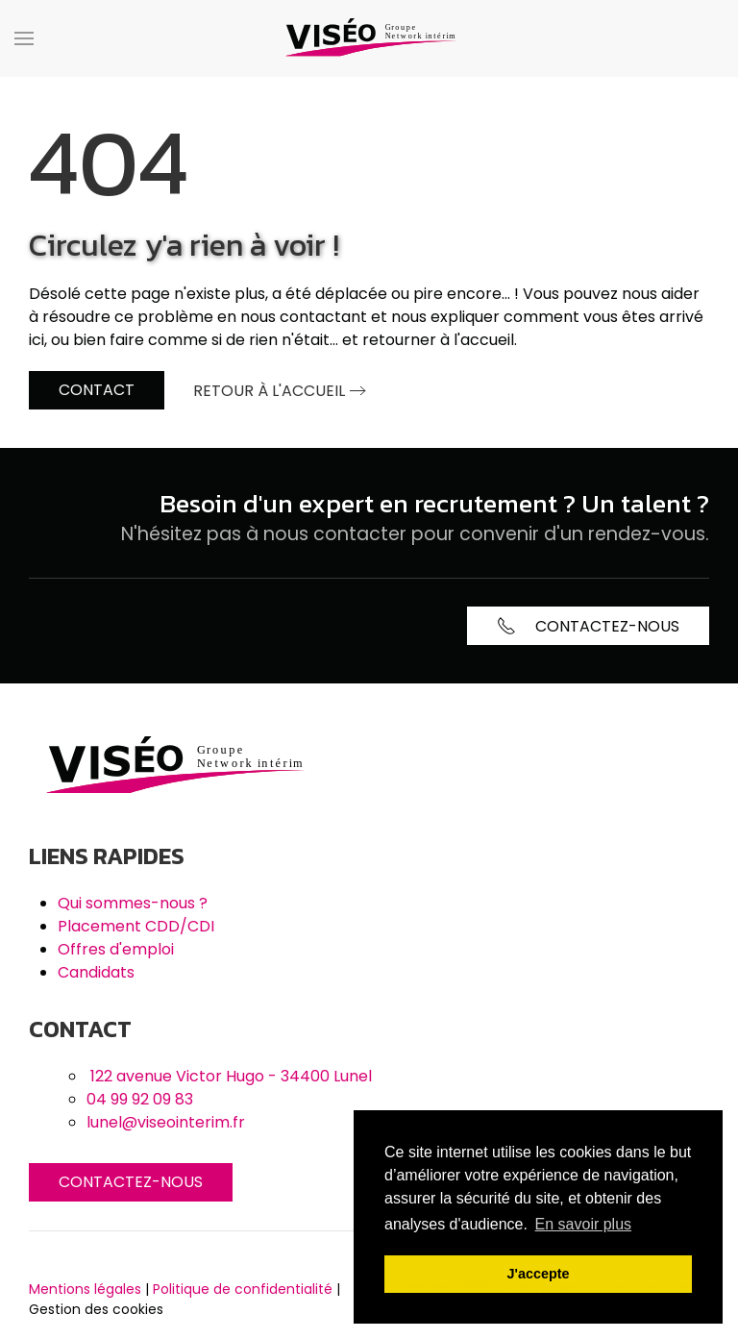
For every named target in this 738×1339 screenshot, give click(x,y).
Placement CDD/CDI (136, 926)
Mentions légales (85, 1289)
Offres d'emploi (116, 949)
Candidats (96, 972)
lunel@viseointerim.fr (165, 1122)
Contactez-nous (131, 1182)
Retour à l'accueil (269, 391)
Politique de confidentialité (242, 1289)
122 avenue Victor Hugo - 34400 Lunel (231, 1076)
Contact (97, 390)
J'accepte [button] (537, 1273)
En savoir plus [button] (583, 1224)
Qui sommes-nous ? (133, 903)
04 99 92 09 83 (139, 1099)
